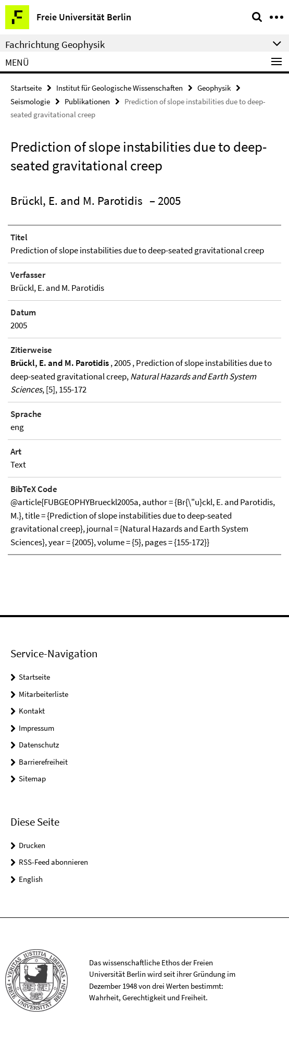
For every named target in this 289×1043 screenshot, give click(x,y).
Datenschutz (39, 745)
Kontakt (32, 711)
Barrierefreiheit (43, 762)
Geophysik (214, 88)
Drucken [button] (32, 845)
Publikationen (87, 101)
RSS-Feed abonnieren (53, 862)
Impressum (36, 728)
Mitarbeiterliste (43, 694)
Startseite (26, 88)
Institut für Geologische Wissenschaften (119, 88)
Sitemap (32, 778)
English (31, 879)
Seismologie (30, 101)
